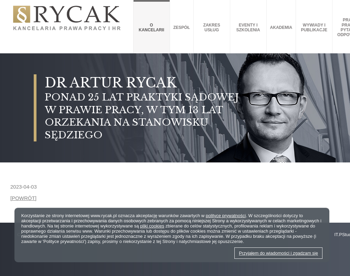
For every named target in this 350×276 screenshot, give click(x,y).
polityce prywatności (226, 215)
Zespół (181, 27)
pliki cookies (152, 226)
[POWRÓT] (23, 198)
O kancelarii (151, 27)
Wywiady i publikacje (314, 27)
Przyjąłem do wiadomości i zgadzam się (278, 253)
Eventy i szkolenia (248, 27)
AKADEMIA (281, 27)
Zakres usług (211, 27)
